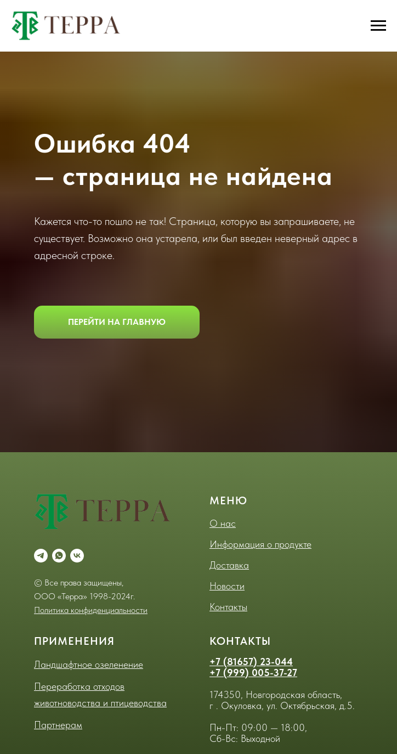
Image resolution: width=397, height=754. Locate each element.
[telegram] (41, 555)
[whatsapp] (59, 555)
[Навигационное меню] (378, 25)
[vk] (77, 555)
